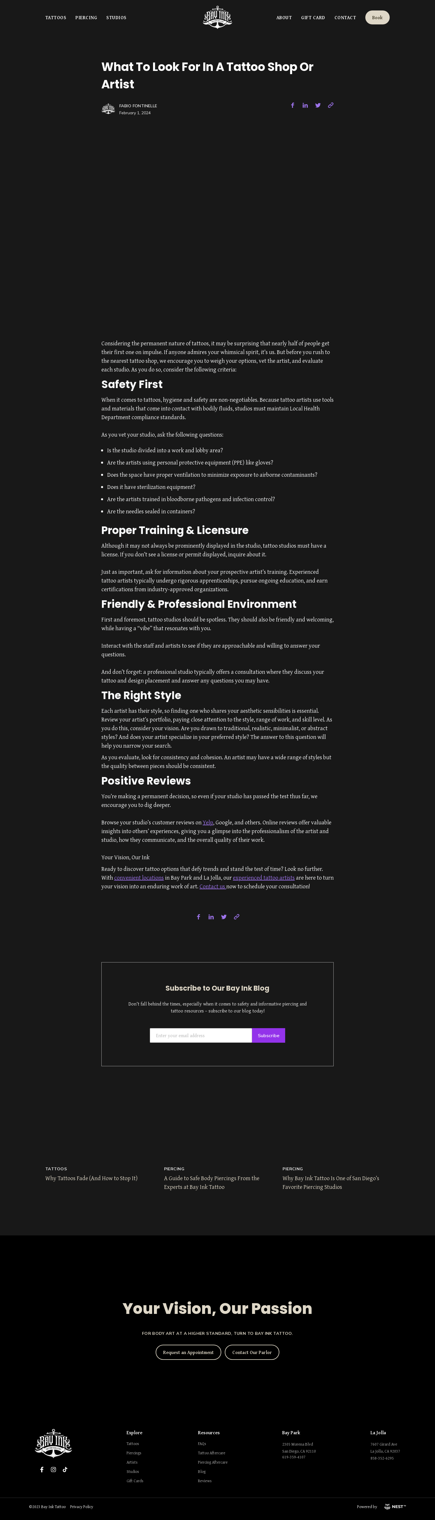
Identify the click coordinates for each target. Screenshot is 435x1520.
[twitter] (318, 105)
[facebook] (292, 105)
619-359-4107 (293, 1457)
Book (377, 17)
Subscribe (268, 1035)
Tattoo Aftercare (211, 1453)
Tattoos (55, 17)
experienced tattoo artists (264, 877)
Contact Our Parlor (252, 1352)
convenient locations (139, 877)
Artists (132, 1462)
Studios (116, 17)
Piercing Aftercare (213, 1462)
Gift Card (313, 17)
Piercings (134, 1453)
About (284, 17)
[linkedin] (305, 105)
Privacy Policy (81, 1507)
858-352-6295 (382, 1458)
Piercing (86, 17)
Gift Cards (135, 1481)
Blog (202, 1471)
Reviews (205, 1481)
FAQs (202, 1443)
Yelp (208, 822)
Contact (345, 17)
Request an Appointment (188, 1352)
